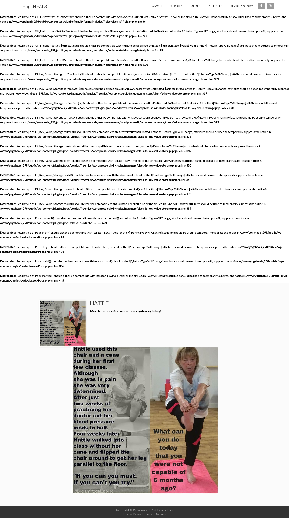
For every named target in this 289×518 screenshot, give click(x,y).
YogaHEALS (35, 6)
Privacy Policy (132, 513)
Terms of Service (155, 513)
